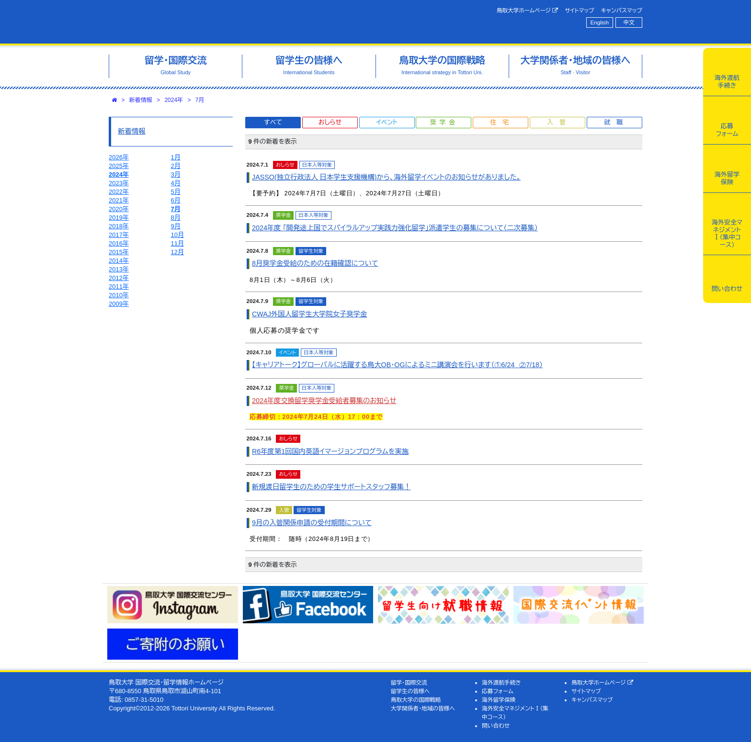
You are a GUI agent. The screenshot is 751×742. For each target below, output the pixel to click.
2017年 (119, 234)
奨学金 (444, 122)
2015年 (119, 252)
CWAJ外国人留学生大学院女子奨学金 (309, 314)
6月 (176, 200)
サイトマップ (579, 10)
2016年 (119, 243)
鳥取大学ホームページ (527, 10)
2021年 (119, 200)
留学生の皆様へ (410, 691)
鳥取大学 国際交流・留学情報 (243, 21)
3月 (176, 174)
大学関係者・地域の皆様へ (423, 708)
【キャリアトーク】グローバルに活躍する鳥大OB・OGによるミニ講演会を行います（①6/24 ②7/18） (397, 365)
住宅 (502, 122)
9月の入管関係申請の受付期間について (312, 523)
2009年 (119, 303)
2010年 (119, 295)
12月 (177, 252)
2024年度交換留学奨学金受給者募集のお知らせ (324, 401)
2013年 (119, 269)
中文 (629, 22)
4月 (176, 183)
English (600, 22)
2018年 (119, 226)
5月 (176, 191)
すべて (273, 122)
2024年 (173, 100)
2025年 (119, 165)
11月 (177, 243)
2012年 (119, 277)
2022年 (119, 191)
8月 (176, 217)
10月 (177, 234)
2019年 (119, 217)
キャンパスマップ (621, 10)
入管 (559, 122)
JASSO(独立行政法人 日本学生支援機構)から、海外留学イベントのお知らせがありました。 (386, 177)
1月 (176, 157)
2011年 (119, 286)
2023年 (119, 183)
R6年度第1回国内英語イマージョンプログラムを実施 (330, 451)
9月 (176, 226)
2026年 (119, 157)
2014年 (119, 260)
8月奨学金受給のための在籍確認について (315, 263)
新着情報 (140, 100)
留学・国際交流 (409, 682)
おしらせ (330, 122)
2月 (176, 165)
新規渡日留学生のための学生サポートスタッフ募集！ (331, 487)
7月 (200, 100)
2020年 (119, 209)
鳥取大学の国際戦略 (416, 700)
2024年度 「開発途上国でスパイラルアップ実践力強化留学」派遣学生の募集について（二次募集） (395, 228)
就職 (616, 122)
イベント (386, 122)
